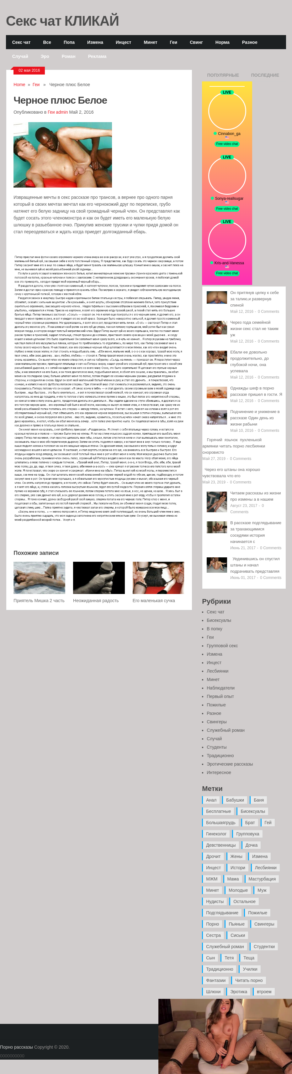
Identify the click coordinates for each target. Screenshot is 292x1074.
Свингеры (217, 721)
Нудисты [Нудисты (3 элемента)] (215, 901)
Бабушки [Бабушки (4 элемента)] (235, 800)
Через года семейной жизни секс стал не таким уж (254, 328)
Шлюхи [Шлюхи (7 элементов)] (213, 991)
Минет (150, 42)
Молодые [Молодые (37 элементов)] (238, 890)
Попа (69, 42)
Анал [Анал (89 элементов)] (211, 800)
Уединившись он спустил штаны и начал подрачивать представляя (255, 565)
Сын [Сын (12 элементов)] (210, 957)
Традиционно (220, 755)
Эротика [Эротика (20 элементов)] (238, 991)
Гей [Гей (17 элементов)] (268, 822)
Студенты (216, 747)
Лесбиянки (217, 671)
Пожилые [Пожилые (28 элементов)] (257, 912)
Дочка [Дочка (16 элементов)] (252, 845)
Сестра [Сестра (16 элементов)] (213, 935)
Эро (45, 56)
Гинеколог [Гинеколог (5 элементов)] (216, 833)
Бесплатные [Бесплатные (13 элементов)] (218, 811)
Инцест (123, 42)
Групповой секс (222, 645)
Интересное (219, 772)
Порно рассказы (16, 1047)
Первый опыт (220, 696)
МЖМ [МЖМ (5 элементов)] (211, 878)
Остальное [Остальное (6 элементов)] (244, 901)
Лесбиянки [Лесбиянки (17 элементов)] (266, 867)
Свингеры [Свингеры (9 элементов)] (264, 924)
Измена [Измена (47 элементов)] (260, 856)
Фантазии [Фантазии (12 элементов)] (216, 980)
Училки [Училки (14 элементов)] (250, 969)
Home (19, 84)
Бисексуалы (219, 620)
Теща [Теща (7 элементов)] (248, 957)
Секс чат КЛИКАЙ (62, 20)
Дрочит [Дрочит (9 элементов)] (213, 856)
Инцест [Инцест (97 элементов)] (213, 867)
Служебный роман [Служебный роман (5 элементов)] (225, 946)
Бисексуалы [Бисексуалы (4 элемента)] (253, 811)
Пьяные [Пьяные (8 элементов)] (237, 924)
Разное (249, 42)
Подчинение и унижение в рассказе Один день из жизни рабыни (255, 417)
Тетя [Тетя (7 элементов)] (229, 957)
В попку (214, 628)
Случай (20, 56)
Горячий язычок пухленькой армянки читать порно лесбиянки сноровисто (233, 446)
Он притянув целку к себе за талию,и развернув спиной (254, 298)
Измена (95, 42)
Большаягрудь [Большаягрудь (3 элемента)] (220, 822)
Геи (174, 42)
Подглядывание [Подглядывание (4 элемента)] (222, 912)
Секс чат (21, 42)
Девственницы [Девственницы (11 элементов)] (221, 845)
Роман (69, 56)
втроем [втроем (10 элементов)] (264, 991)
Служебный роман (226, 730)
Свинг (196, 42)
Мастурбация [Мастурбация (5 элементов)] (262, 878)
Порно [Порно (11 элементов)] (212, 924)
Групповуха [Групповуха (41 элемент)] (247, 833)
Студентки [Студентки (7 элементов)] (264, 946)
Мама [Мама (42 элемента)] (233, 878)
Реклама (97, 56)
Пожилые (216, 704)
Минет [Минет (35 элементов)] (212, 890)
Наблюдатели (221, 687)
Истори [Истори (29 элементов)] (238, 867)
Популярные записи (223, 77)
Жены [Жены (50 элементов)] (236, 856)
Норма (222, 42)
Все (47, 42)
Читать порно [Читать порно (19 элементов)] (249, 980)
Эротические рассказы (230, 764)
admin (62, 112)
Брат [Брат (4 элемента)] (250, 822)
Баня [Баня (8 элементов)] (259, 800)
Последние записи (265, 77)
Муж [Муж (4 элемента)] (261, 890)
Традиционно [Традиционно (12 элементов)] (219, 969)
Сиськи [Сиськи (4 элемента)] (238, 935)
